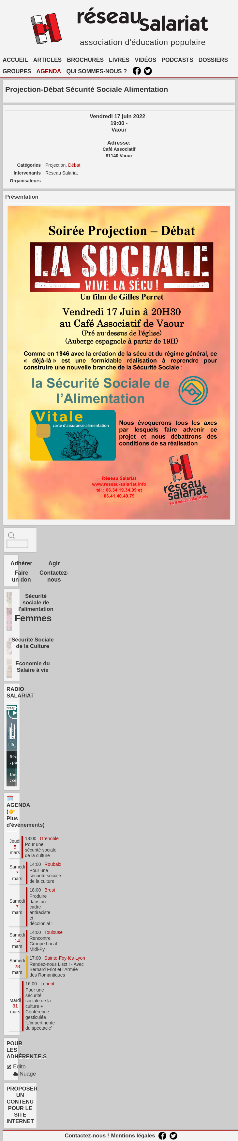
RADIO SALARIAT (20, 692)
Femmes (33, 618)
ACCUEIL (15, 60)
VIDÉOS (145, 60)
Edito (16, 1067)
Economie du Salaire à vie (32, 666)
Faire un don (21, 576)
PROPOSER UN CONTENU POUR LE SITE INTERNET (22, 1105)
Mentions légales (133, 1136)
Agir (54, 563)
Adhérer (21, 563)
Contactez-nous (53, 576)
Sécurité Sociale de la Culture (32, 643)
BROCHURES (85, 60)
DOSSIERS (213, 60)
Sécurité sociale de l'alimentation (35, 602)
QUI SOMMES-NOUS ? (96, 71)
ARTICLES (47, 60)
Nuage (24, 1074)
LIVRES (119, 60)
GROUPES (17, 71)
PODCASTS (177, 60)
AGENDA (49, 71)
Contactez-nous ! (87, 1136)
